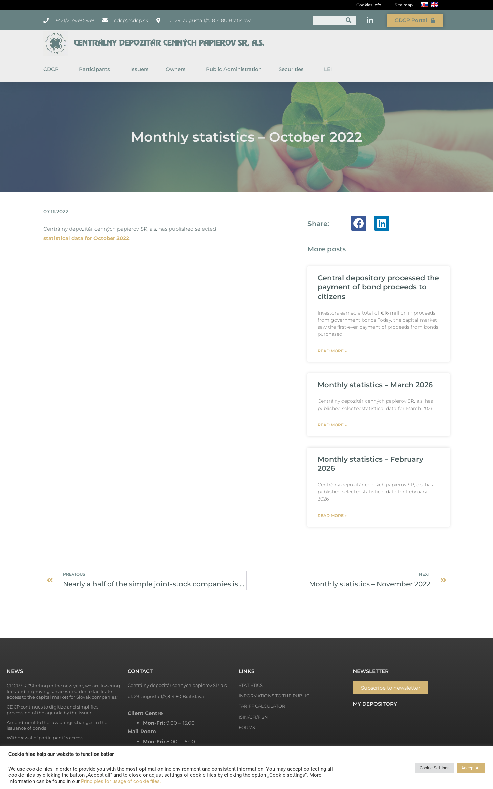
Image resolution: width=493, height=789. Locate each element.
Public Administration (234, 69)
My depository (375, 704)
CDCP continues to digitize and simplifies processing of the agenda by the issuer (52, 709)
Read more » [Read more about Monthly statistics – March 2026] (332, 424)
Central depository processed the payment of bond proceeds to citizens (378, 287)
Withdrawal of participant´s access (45, 737)
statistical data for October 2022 (86, 238)
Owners (177, 69)
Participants (96, 69)
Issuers (139, 69)
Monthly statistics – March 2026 (375, 384)
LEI (328, 69)
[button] (358, 223)
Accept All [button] (470, 767)
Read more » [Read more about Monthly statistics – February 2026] (332, 515)
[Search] (349, 20)
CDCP (52, 69)
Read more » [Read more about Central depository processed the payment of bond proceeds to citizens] (332, 350)
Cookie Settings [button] (435, 767)
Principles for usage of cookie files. (121, 781)
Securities (293, 69)
